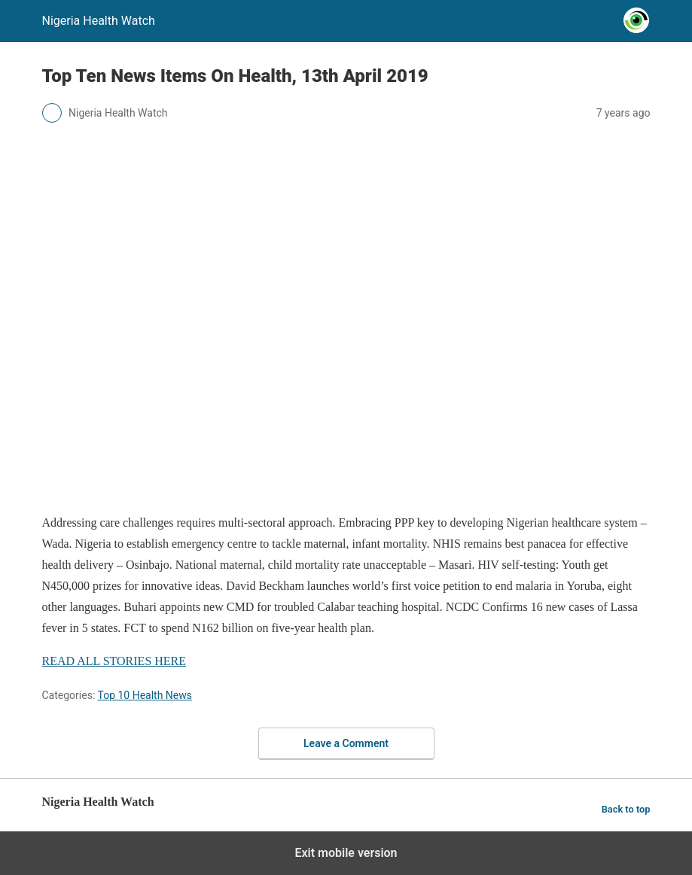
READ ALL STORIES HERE (114, 661)
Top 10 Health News (144, 695)
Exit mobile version (345, 853)
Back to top (626, 809)
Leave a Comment (346, 743)
